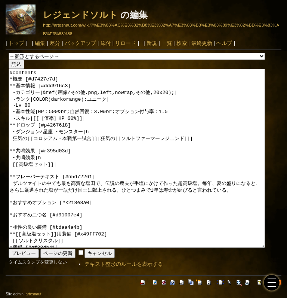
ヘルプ (224, 43)
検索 (181, 43)
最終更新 (201, 43)
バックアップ (80, 43)
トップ (16, 43)
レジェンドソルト (80, 15)
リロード (125, 43)
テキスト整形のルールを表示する (123, 264)
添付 (106, 43)
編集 (40, 43)
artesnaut (33, 294)
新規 (151, 43)
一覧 (166, 43)
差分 (55, 43)
